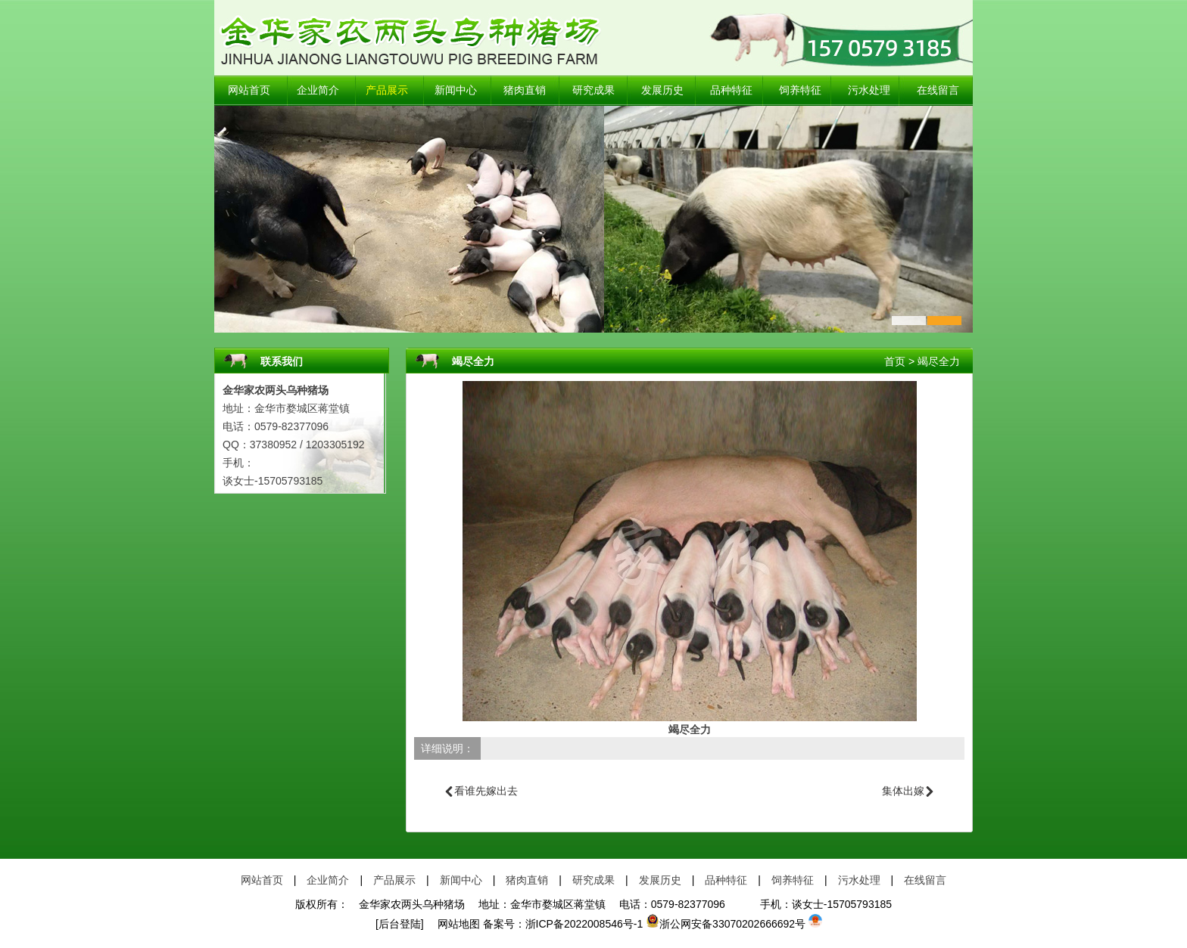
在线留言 (938, 90)
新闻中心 (456, 90)
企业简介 (318, 90)
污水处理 (869, 90)
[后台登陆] (399, 924)
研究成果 (593, 90)
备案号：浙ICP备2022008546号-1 (563, 924)
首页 (894, 361)
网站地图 (453, 924)
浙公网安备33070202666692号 (725, 924)
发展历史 (662, 90)
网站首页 (249, 90)
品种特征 (731, 90)
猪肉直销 (524, 90)
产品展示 (387, 90)
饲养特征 (800, 90)
